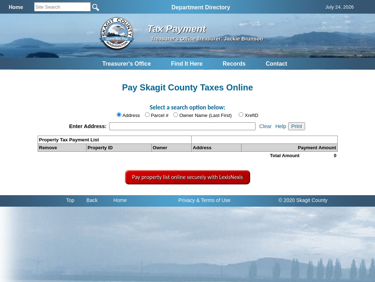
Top (70, 200)
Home (120, 200)
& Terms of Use (213, 200)
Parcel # (159, 115)
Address (131, 115)
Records (233, 64)
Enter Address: (88, 126)
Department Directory (201, 7)
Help (280, 126)
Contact (276, 64)
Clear (265, 126)
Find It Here (186, 64)
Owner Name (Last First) (205, 115)
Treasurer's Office (126, 64)
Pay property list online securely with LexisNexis (187, 177)
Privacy (186, 200)
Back (92, 200)
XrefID (251, 115)
